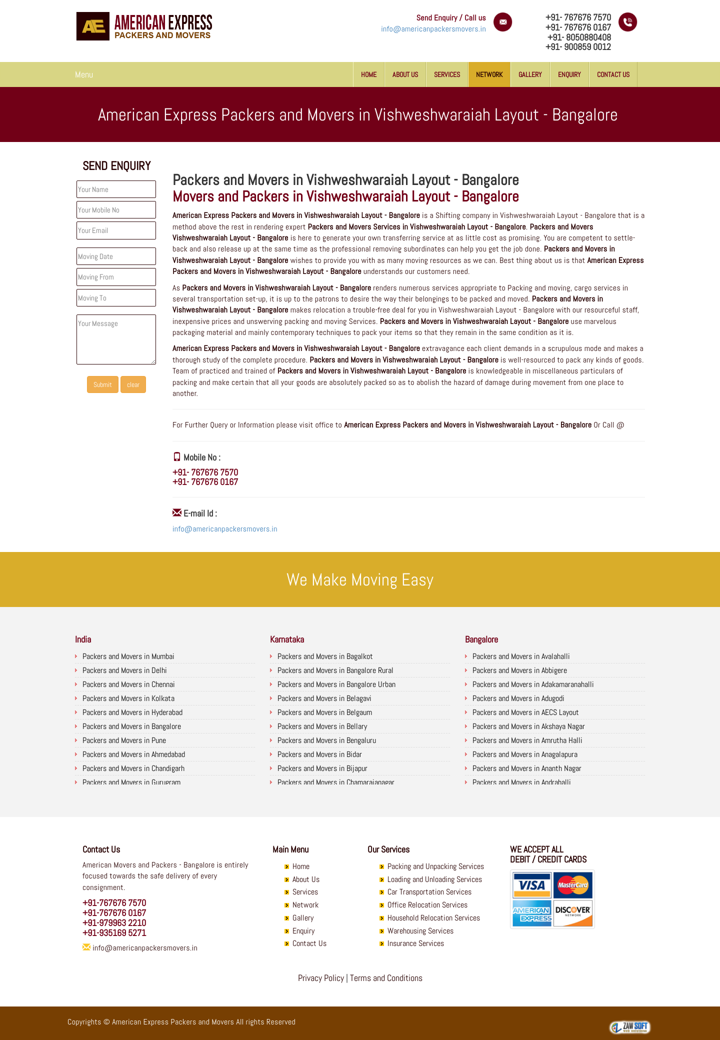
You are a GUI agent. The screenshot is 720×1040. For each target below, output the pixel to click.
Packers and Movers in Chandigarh (133, 768)
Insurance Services (416, 943)
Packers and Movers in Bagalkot (325, 656)
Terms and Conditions (386, 978)
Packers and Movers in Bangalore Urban (337, 684)
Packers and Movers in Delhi (124, 670)
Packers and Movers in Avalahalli (521, 656)
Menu (84, 74)
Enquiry (569, 74)
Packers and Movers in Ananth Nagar (527, 768)
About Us (405, 74)
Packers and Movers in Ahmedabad (133, 754)
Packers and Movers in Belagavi (325, 698)
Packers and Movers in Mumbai (128, 656)
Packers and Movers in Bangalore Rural (336, 670)
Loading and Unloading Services (435, 879)
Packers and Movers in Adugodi (518, 698)
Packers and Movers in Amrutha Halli (527, 740)
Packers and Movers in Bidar (320, 754)
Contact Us (613, 74)
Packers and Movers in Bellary (322, 726)
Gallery (530, 74)
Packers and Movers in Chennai (128, 684)
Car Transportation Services (430, 891)
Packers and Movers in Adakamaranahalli (533, 684)
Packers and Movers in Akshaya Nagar (528, 726)
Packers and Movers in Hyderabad (132, 712)
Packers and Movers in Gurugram (131, 782)
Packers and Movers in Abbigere (519, 670)
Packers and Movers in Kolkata (128, 698)
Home (368, 74)
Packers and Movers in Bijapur (323, 768)
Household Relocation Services (434, 917)
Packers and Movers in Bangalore (131, 726)
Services (447, 74)
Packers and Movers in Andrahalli (521, 782)
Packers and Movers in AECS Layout (525, 712)
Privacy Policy (321, 978)
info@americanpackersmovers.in (433, 29)
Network (489, 74)
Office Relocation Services (428, 905)
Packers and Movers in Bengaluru (327, 740)
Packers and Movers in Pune (124, 740)
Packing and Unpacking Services (436, 866)
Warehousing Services (421, 931)
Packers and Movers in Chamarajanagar (336, 782)
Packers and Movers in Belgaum (325, 712)
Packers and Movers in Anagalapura (525, 754)
